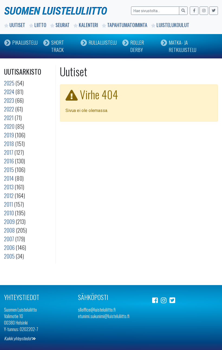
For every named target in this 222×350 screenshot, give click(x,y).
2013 (9, 187)
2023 (9, 100)
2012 (9, 195)
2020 (9, 126)
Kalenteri (85, 24)
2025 (9, 83)
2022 (9, 109)
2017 (8, 152)
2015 (9, 170)
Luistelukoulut (170, 24)
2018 (9, 144)
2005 (9, 256)
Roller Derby (133, 46)
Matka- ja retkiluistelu (178, 46)
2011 (8, 204)
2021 (9, 118)
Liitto (37, 24)
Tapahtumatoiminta (124, 24)
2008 (9, 230)
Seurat (60, 24)
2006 (9, 247)
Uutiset (14, 24)
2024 (9, 92)
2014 (9, 178)
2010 (9, 213)
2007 (9, 239)
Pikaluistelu (21, 42)
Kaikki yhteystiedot (20, 338)
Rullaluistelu (98, 42)
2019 (9, 135)
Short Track (53, 46)
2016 (9, 161)
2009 (9, 221)
